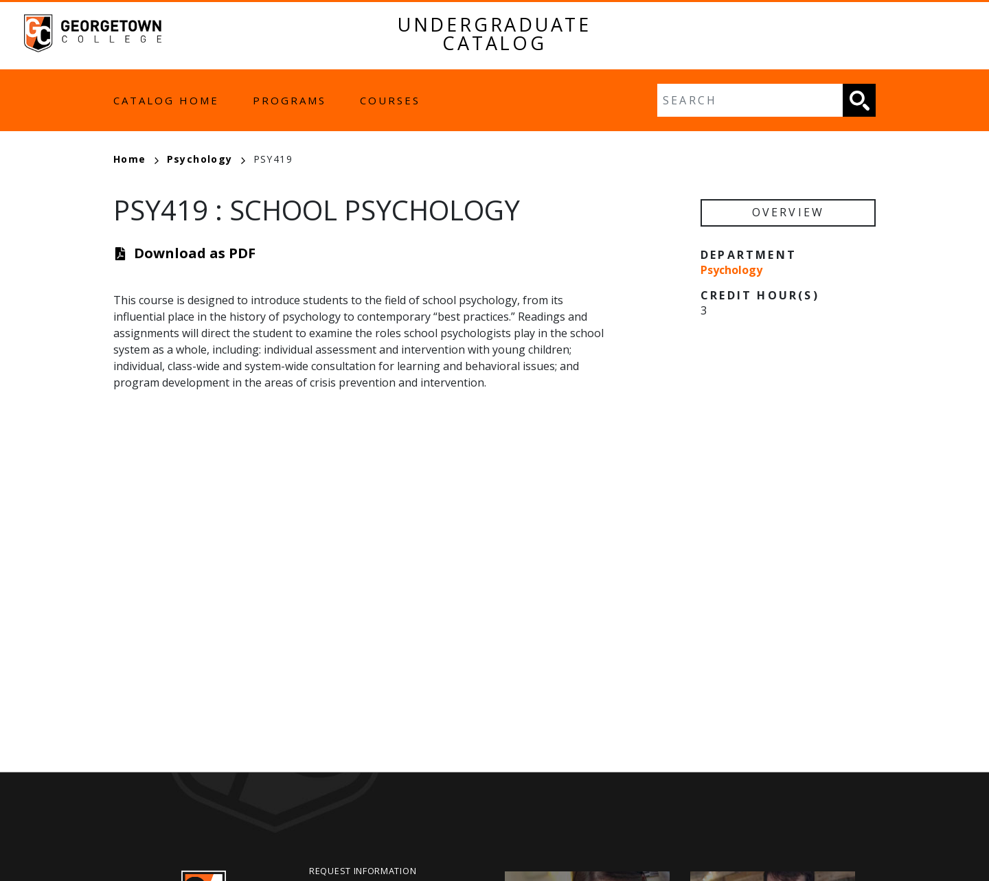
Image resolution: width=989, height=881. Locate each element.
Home (136, 158)
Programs (289, 100)
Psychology (206, 158)
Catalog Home (166, 100)
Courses (390, 100)
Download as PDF (194, 253)
